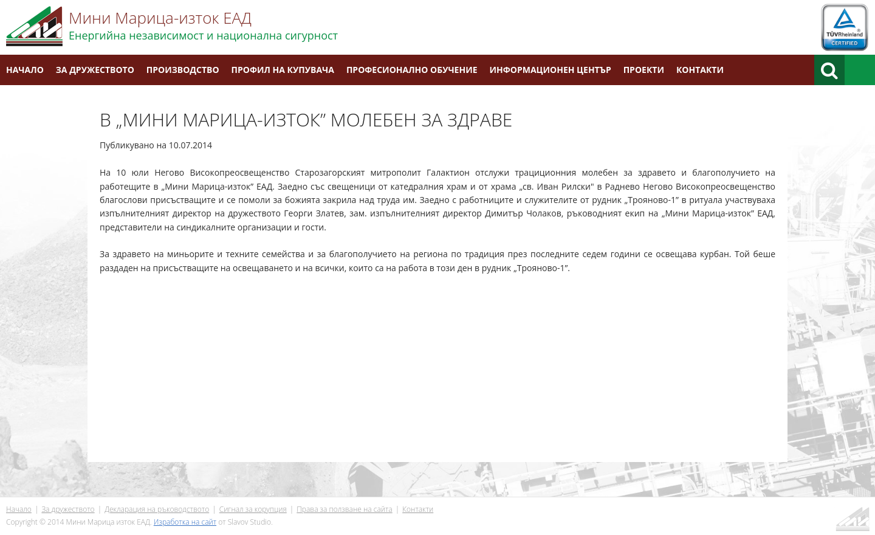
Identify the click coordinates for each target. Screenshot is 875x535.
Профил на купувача (283, 69)
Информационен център (550, 69)
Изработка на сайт (185, 522)
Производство (182, 69)
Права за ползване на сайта (344, 509)
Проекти (643, 69)
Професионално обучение (412, 69)
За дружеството (95, 69)
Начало (25, 69)
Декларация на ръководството (157, 509)
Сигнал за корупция (253, 509)
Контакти (700, 69)
